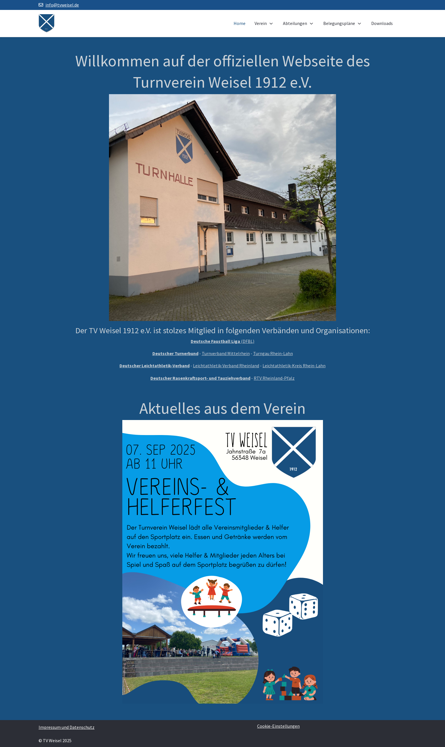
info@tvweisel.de (62, 5)
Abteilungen (298, 23)
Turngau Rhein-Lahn (273, 353)
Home (239, 23)
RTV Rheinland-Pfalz (274, 378)
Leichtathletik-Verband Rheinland (226, 365)
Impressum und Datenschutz (67, 727)
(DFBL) (222, 341)
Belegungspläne (342, 23)
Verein (264, 23)
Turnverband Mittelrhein (226, 353)
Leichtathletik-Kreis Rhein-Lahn (294, 365)
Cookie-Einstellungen (278, 726)
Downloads (382, 23)
